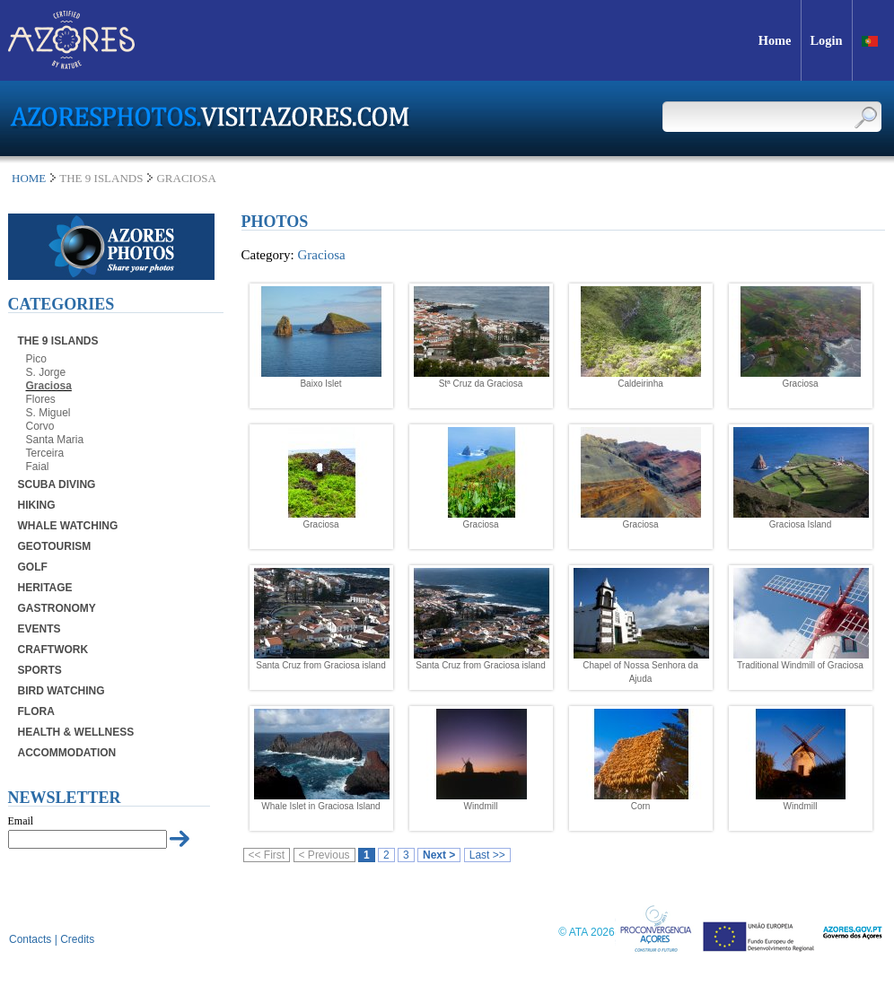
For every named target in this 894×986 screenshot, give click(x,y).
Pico (36, 358)
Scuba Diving (57, 484)
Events (39, 629)
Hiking (37, 505)
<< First (267, 855)
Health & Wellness (76, 732)
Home (29, 178)
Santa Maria (55, 439)
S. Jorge (46, 372)
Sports (40, 670)
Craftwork (53, 649)
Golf (33, 567)
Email (21, 821)
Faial (37, 466)
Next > (439, 855)
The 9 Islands (58, 341)
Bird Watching (61, 691)
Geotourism (55, 546)
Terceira (45, 453)
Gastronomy (57, 608)
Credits (77, 939)
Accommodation (67, 752)
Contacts (30, 939)
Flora (36, 711)
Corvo (40, 426)
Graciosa (49, 385)
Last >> (487, 855)
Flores (41, 399)
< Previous (324, 855)
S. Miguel (48, 412)
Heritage (45, 587)
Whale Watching (68, 525)
